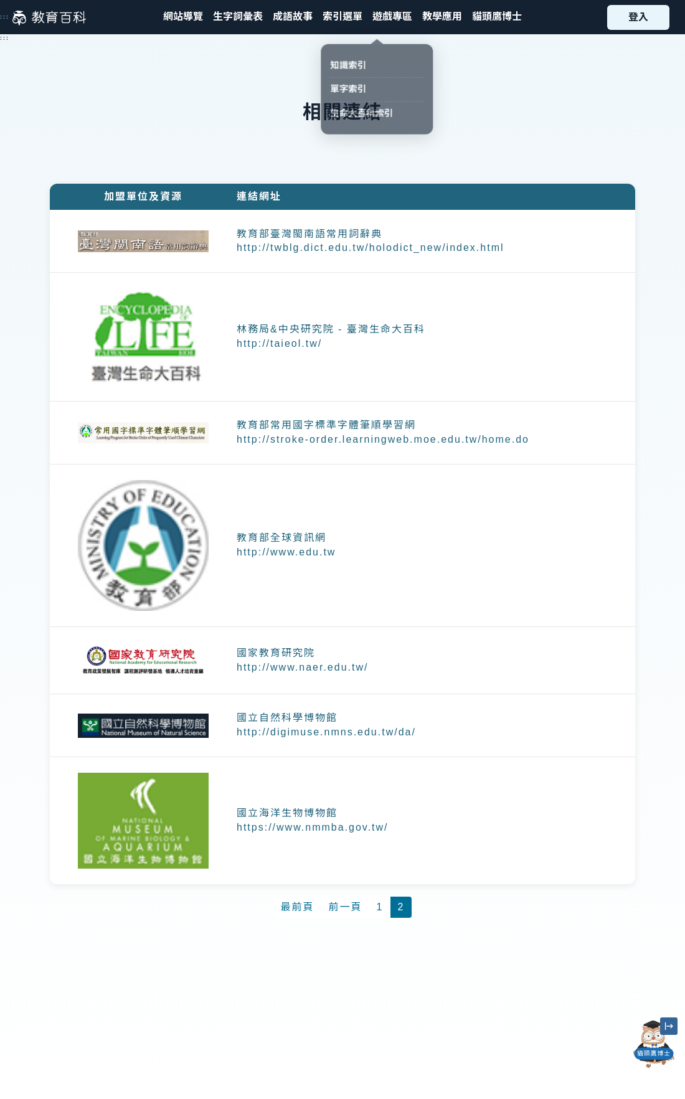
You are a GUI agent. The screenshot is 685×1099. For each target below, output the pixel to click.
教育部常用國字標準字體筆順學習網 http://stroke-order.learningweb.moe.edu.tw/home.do (383, 432)
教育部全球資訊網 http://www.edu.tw (286, 544)
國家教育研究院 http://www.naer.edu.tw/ (302, 660)
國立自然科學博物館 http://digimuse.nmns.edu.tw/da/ (326, 724)
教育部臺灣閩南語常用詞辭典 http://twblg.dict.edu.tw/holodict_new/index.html (370, 241)
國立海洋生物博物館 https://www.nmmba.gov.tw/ (313, 820)
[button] (342, 17)
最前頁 (297, 907)
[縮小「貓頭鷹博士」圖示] (669, 1026)
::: (4, 17)
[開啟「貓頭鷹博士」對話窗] (654, 1044)
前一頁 (345, 907)
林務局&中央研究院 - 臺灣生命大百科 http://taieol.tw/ (331, 336)
